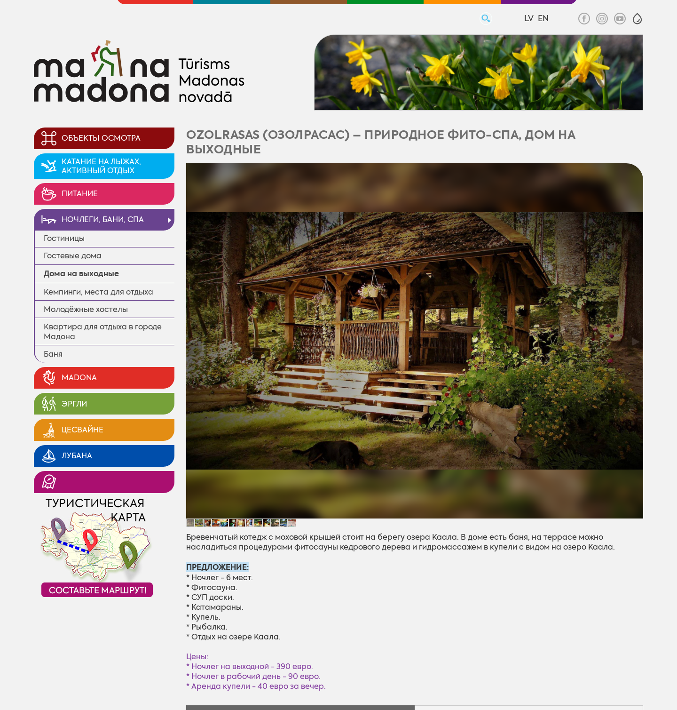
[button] (637, 18)
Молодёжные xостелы (86, 309)
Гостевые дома (73, 256)
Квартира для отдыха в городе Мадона (103, 332)
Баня (53, 354)
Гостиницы (64, 238)
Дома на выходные (81, 273)
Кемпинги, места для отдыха (98, 292)
